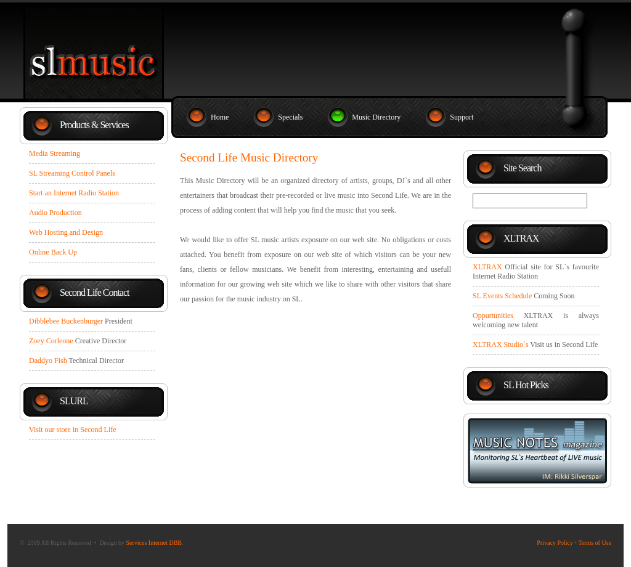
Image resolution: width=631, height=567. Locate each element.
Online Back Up (53, 252)
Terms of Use (594, 542)
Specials (290, 117)
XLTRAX (487, 267)
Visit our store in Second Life (72, 429)
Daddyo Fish (48, 360)
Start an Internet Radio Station (74, 193)
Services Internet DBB (154, 542)
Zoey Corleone (51, 341)
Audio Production (55, 212)
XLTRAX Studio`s (501, 344)
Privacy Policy (555, 542)
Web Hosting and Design (66, 232)
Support (461, 117)
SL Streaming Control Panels (72, 173)
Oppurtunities (493, 315)
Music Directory (376, 117)
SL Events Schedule (502, 296)
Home (220, 117)
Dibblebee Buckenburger (66, 321)
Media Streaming (54, 153)
